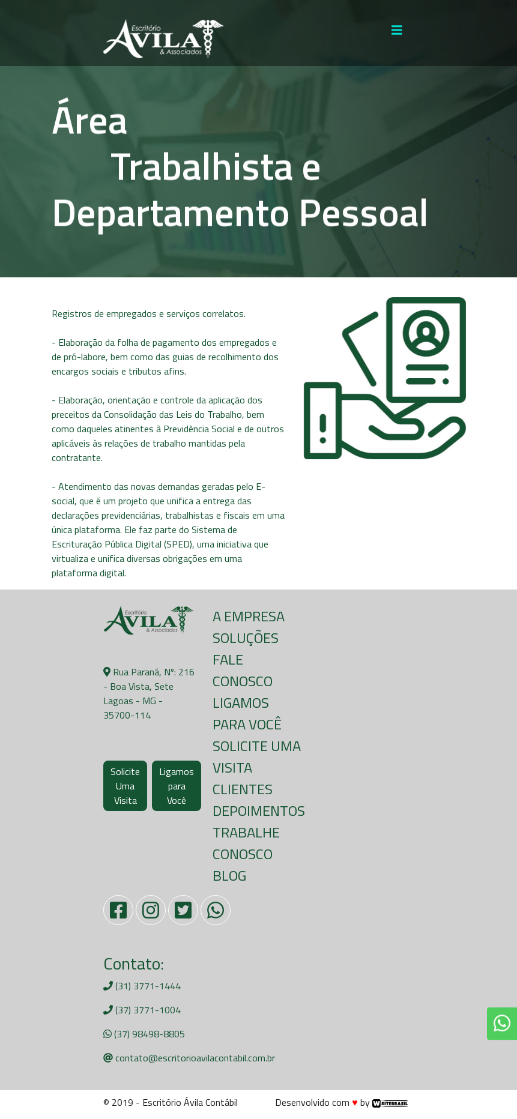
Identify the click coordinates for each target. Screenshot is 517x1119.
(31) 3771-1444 (142, 986)
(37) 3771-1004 (142, 1010)
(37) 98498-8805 (144, 1034)
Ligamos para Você (176, 785)
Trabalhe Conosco (246, 842)
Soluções (246, 637)
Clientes (243, 789)
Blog (229, 875)
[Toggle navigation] (397, 33)
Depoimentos (259, 810)
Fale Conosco (243, 670)
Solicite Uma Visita (125, 785)
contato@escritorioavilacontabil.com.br (189, 1058)
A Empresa (249, 616)
